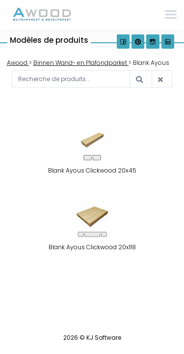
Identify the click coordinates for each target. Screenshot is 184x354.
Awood (18, 63)
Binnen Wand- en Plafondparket (81, 63)
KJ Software (103, 337)
